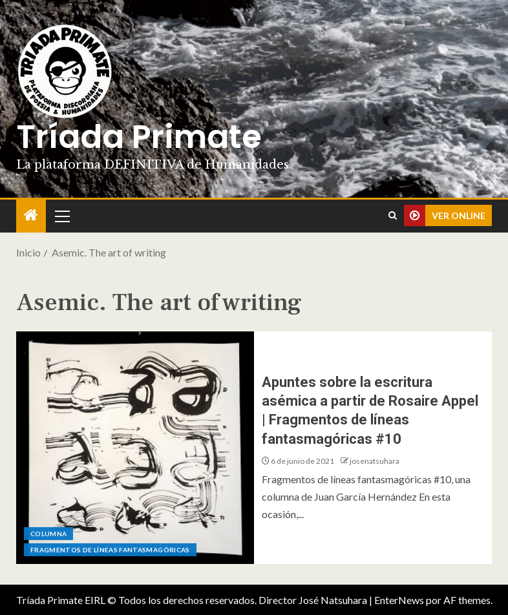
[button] (61, 216)
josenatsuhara (374, 461)
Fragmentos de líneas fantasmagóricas (110, 550)
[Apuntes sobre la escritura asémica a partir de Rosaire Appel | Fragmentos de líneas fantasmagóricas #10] (135, 447)
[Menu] (61, 216)
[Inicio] (31, 215)
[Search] (393, 215)
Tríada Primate (139, 137)
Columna (48, 533)
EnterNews (399, 600)
